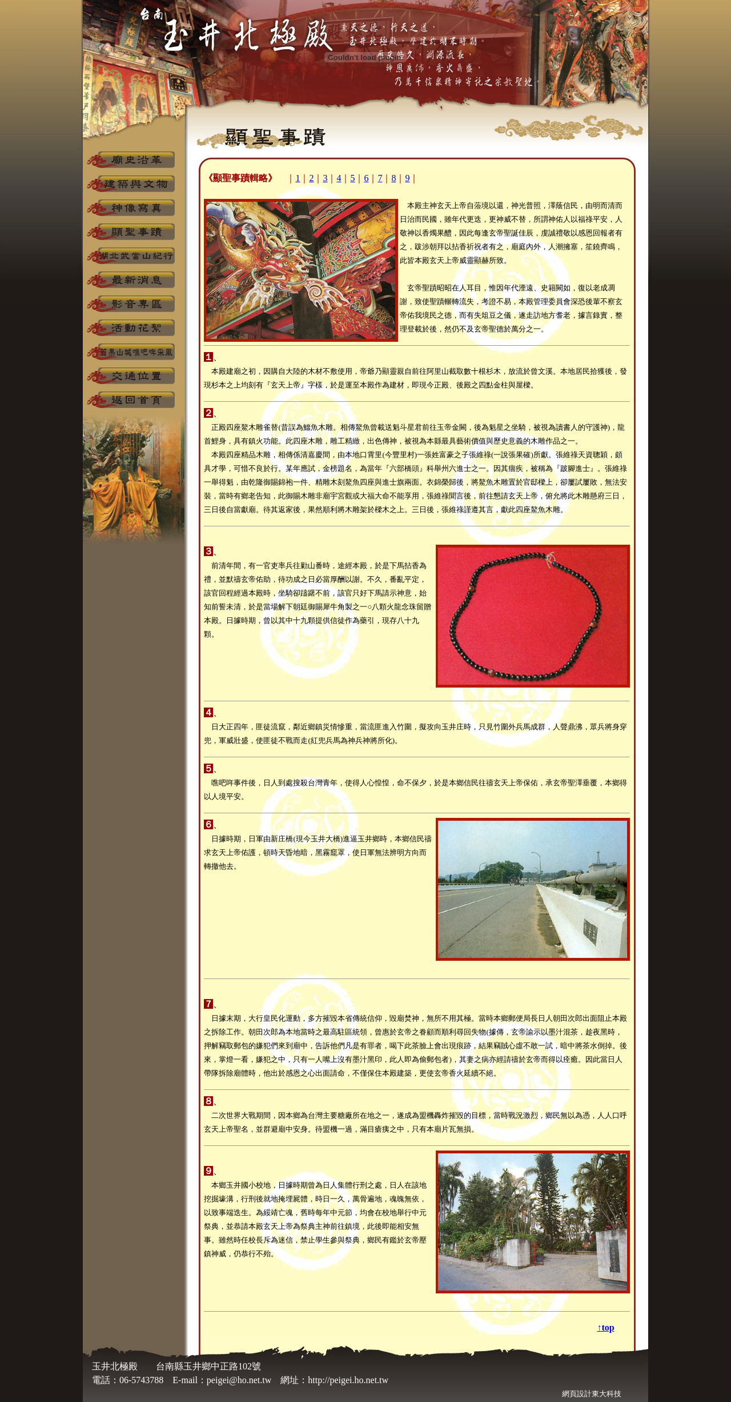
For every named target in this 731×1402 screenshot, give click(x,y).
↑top (605, 1327)
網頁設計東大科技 (591, 1393)
